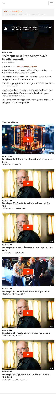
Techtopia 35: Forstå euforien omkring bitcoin (26, 332)
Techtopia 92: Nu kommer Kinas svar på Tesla (25, 291)
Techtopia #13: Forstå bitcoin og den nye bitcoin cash (27, 248)
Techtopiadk (17, 11)
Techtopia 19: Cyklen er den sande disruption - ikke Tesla (26, 375)
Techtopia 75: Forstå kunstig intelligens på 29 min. (26, 204)
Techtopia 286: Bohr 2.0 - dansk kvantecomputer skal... (27, 160)
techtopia (33, 66)
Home (6, 11)
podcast (26, 66)
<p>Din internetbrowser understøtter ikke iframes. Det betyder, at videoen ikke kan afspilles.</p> (28, 35)
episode (19, 66)
